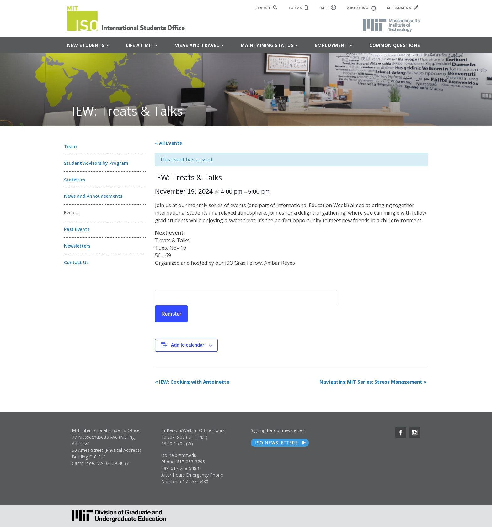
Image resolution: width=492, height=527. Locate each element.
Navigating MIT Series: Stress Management (372, 381)
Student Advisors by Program (96, 163)
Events (71, 213)
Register (171, 313)
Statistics (74, 180)
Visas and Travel (197, 45)
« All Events (168, 143)
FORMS (298, 7)
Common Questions (394, 45)
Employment (331, 45)
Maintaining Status (267, 45)
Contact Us (76, 262)
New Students (85, 45)
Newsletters (77, 246)
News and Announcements (93, 196)
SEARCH (266, 7)
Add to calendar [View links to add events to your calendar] (187, 344)
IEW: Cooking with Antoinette (192, 381)
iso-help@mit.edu (178, 455)
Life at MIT (139, 45)
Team (70, 146)
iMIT (327, 7)
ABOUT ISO (361, 8)
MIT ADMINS (402, 7)
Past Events (76, 229)
